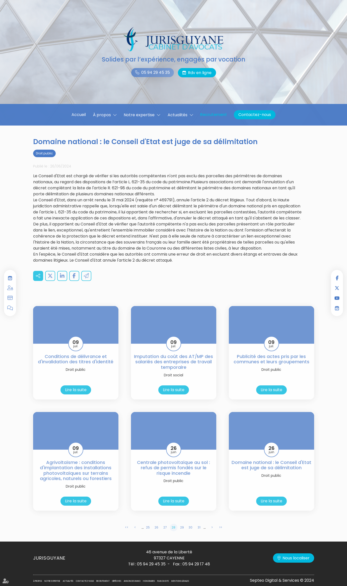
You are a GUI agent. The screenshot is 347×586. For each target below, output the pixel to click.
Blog (10, 308)
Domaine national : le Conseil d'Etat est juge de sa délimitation (271, 472)
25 (148, 534)
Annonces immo (132, 581)
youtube (337, 298)
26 (156, 534)
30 (190, 534)
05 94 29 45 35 (155, 72)
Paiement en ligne (10, 298)
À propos (102, 115)
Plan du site (163, 581)
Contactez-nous (254, 115)
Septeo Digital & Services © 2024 (282, 580)
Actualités (177, 115)
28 (173, 534)
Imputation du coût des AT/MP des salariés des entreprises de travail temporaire (173, 369)
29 (182, 534)
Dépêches (116, 581)
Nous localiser (296, 558)
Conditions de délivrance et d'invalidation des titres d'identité (75, 366)
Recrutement (213, 115)
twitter (337, 288)
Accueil (79, 115)
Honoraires (149, 581)
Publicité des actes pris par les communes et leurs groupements (271, 366)
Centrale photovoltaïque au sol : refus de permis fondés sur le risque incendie (173, 475)
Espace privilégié (10, 288)
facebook (337, 278)
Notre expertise (139, 115)
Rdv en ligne (200, 73)
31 (199, 534)
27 (165, 534)
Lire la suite (76, 397)
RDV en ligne (337, 308)
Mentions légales (180, 581)
